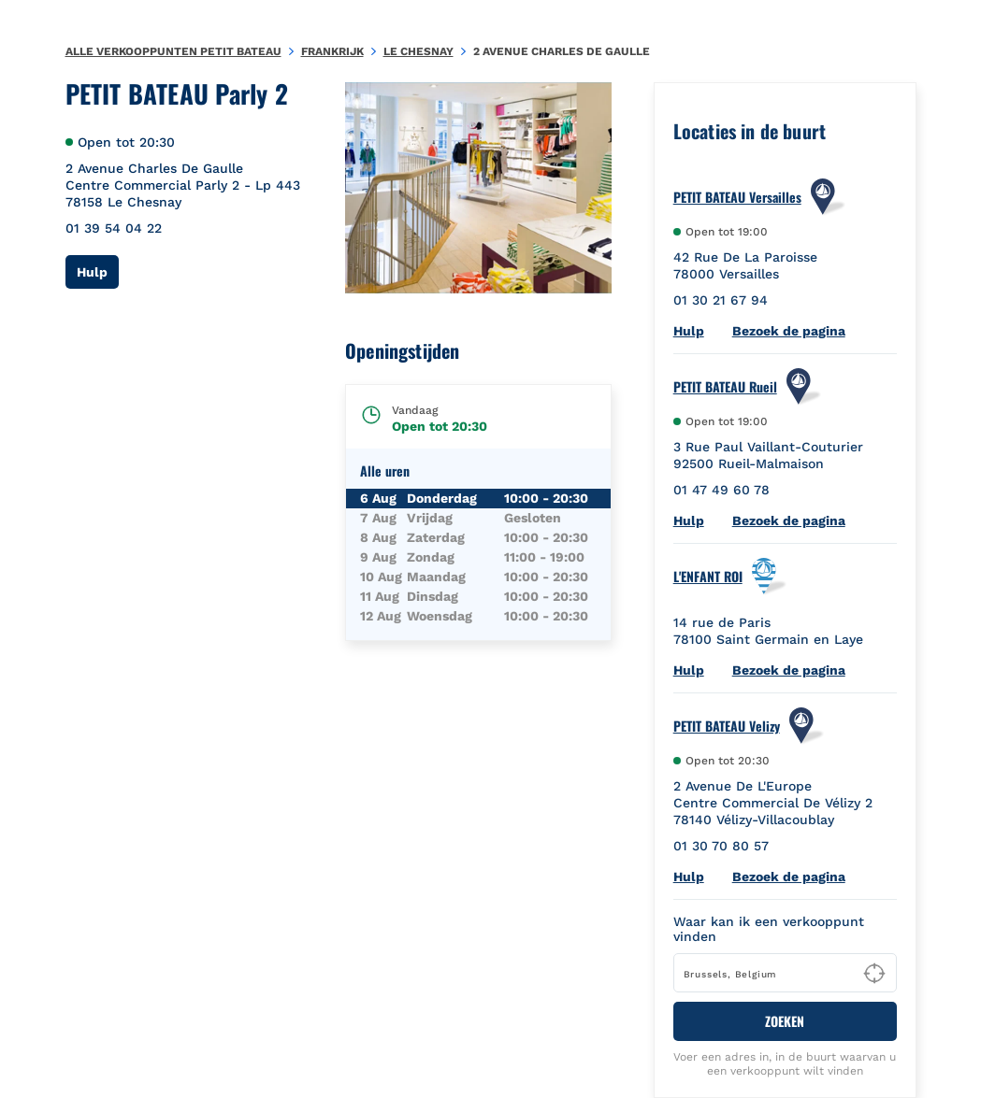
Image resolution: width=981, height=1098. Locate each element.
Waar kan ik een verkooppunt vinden (768, 929)
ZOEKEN (784, 1021)
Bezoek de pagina (788, 330)
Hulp (98, 271)
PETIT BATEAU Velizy (726, 726)
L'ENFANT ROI (708, 576)
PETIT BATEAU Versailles (737, 197)
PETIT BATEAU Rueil (725, 386)
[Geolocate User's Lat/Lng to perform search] (874, 974)
